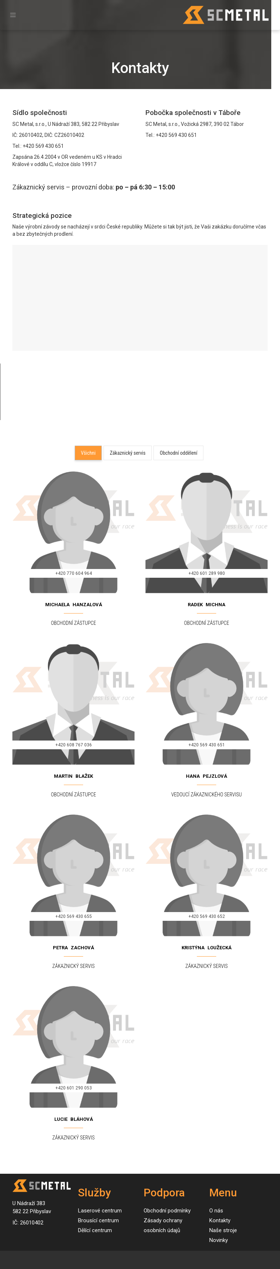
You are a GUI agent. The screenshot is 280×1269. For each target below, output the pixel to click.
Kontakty (219, 1220)
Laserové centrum (100, 1210)
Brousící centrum (98, 1220)
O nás (216, 1210)
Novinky (218, 1240)
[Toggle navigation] (13, 15)
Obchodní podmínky (167, 1210)
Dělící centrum (95, 1230)
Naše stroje (223, 1230)
